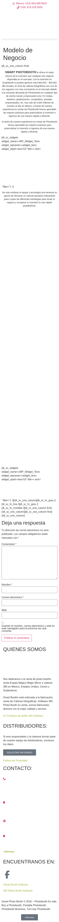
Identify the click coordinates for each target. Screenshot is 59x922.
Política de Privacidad (15, 760)
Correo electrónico (13, 597)
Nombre (7, 584)
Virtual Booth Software (15, 884)
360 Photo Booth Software (18, 890)
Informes (9, 851)
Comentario (9, 544)
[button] (29, 39)
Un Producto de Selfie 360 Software (23, 715)
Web (4, 610)
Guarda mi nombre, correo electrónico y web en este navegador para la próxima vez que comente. (28, 628)
